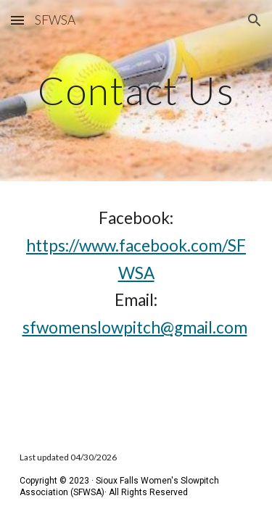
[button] (17, 20)
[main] (136, 90)
